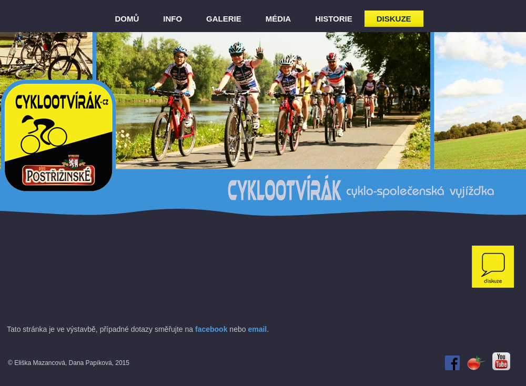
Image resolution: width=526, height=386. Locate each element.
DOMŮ (127, 18)
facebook (211, 329)
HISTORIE (333, 18)
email (257, 329)
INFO (172, 18)
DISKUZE (394, 18)
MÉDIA (278, 18)
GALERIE (223, 18)
